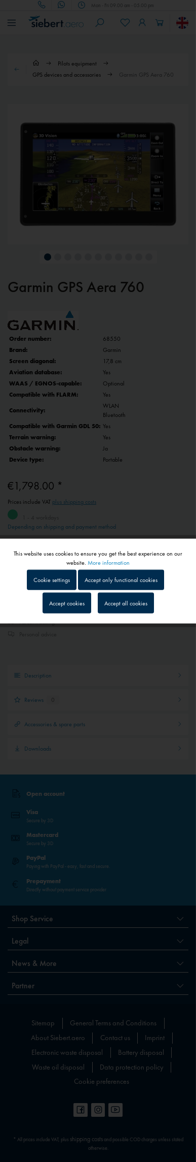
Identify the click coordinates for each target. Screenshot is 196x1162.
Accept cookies (67, 603)
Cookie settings (51, 580)
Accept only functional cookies (121, 580)
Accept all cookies (125, 603)
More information (109, 563)
